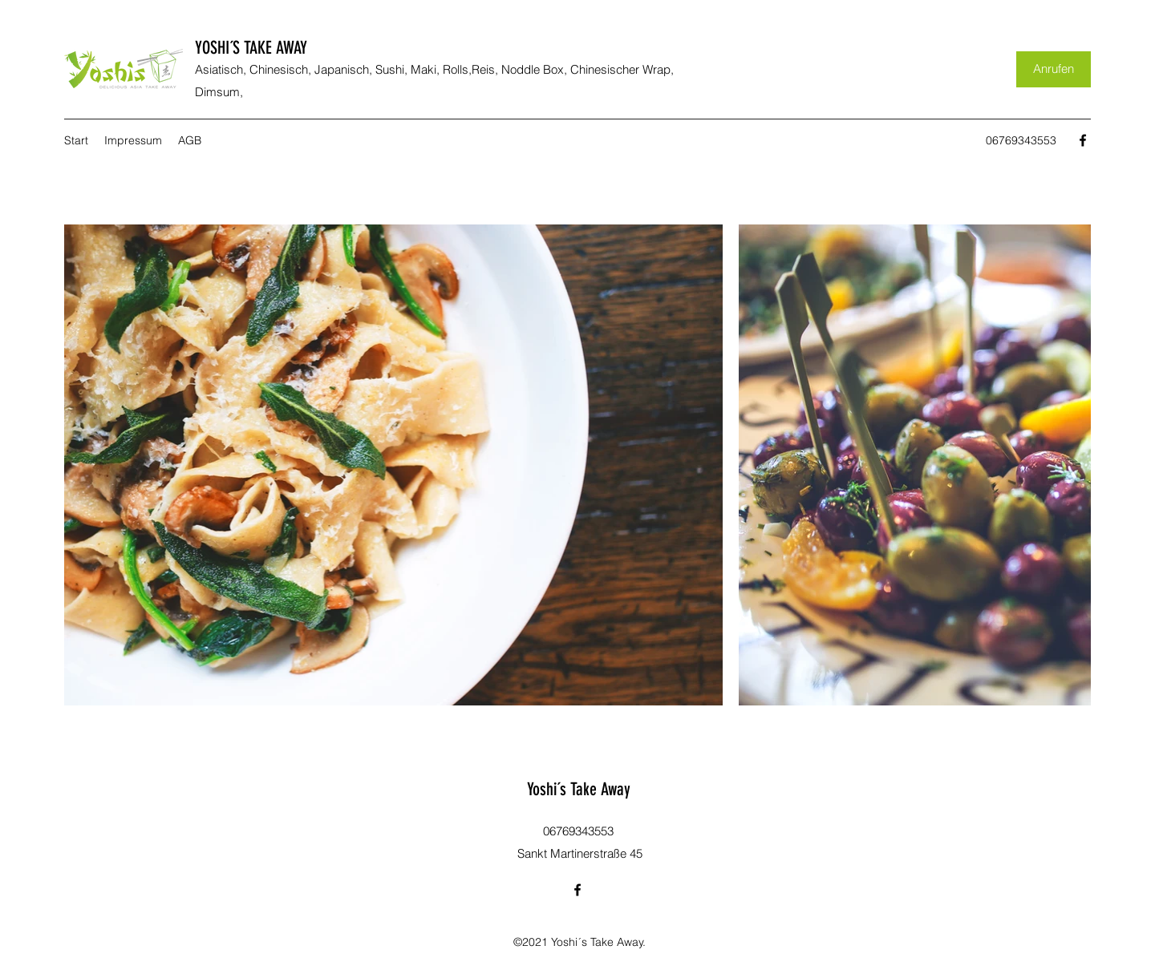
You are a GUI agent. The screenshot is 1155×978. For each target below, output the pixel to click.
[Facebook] (1083, 140)
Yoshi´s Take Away (578, 789)
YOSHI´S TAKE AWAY (251, 48)
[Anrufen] (1053, 69)
